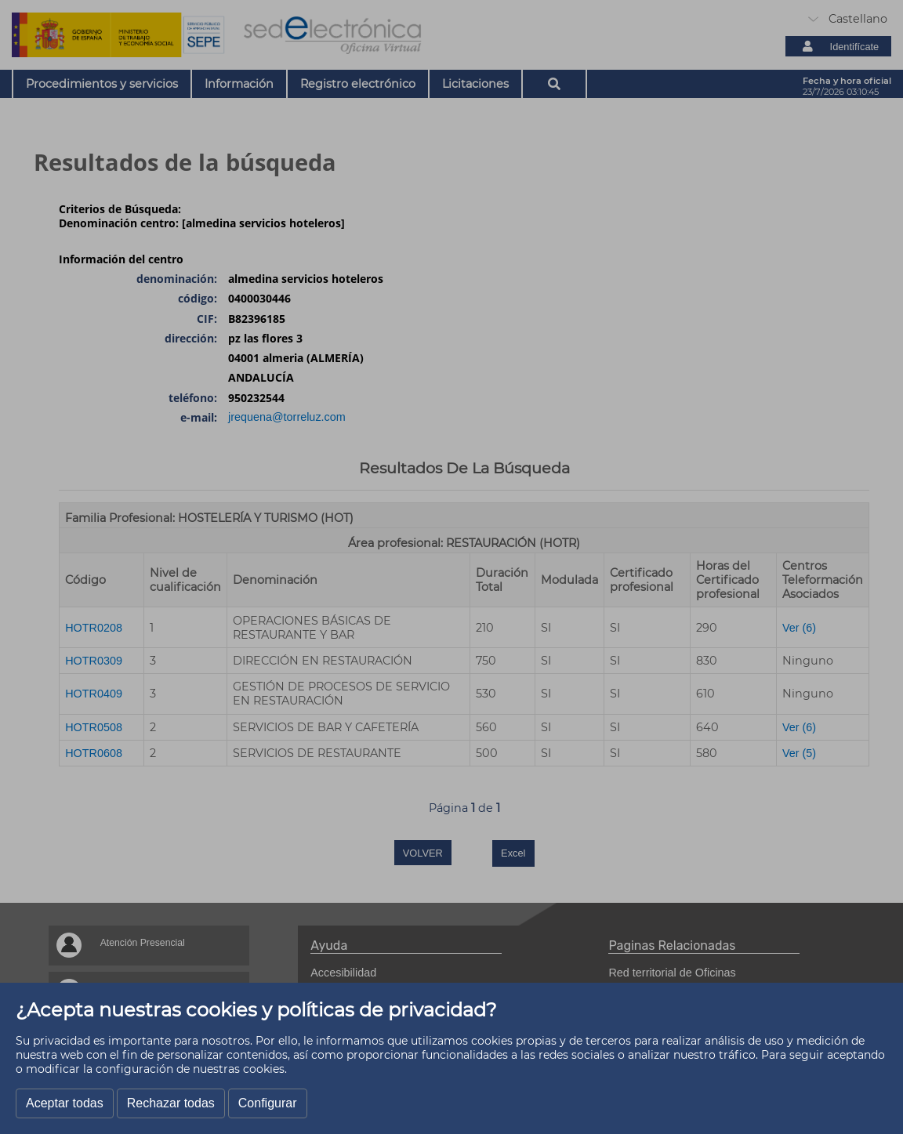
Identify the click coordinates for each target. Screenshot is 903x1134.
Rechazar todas (171, 1103)
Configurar (267, 1103)
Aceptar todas (64, 1103)
